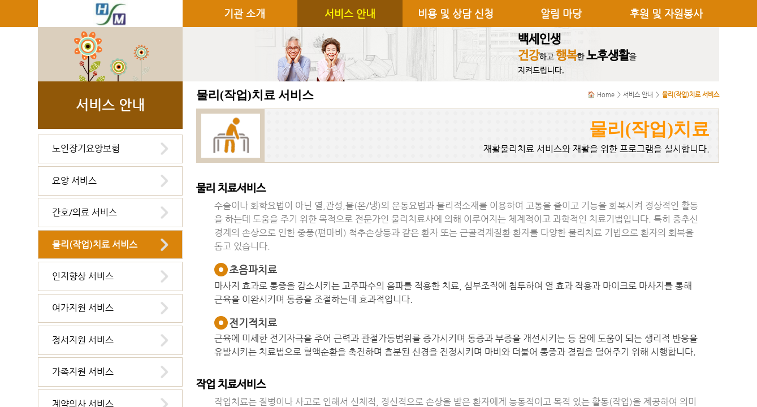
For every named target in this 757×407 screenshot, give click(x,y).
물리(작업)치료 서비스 (94, 244)
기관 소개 (244, 13)
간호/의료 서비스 (84, 212)
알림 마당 (561, 13)
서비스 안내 (350, 13)
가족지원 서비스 (83, 371)
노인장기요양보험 (86, 148)
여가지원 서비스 (83, 307)
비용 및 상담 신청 (456, 13)
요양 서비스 (74, 180)
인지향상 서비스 (83, 276)
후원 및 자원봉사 (666, 13)
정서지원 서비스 (83, 340)
